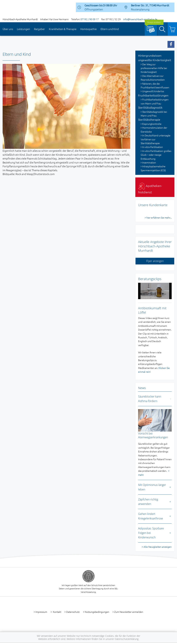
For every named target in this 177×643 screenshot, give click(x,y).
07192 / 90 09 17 (90, 19)
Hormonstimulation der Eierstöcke (154, 129)
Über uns (8, 29)
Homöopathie (88, 29)
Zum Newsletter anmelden (128, 611)
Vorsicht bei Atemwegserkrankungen (153, 435)
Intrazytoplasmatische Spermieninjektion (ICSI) (153, 168)
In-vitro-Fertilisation (152, 147)
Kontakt (56, 611)
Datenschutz (73, 611)
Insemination (149, 162)
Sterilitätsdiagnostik (150, 107)
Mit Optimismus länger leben (152, 487)
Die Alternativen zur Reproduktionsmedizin (153, 77)
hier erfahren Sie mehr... (159, 217)
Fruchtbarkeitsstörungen (153, 95)
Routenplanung (140, 9)
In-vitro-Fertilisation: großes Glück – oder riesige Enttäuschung (156, 154)
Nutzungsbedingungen (97, 611)
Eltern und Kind (110, 29)
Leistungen (23, 29)
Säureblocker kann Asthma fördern (149, 399)
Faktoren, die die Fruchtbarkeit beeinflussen (155, 85)
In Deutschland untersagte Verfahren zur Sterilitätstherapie (155, 139)
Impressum (41, 611)
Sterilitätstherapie (149, 119)
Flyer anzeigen (155, 261)
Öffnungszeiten (94, 9)
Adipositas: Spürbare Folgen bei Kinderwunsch (151, 532)
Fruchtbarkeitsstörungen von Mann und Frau (155, 101)
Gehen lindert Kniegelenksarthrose (150, 516)
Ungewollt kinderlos (153, 91)
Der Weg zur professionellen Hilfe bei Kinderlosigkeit (154, 68)
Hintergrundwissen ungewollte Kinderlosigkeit (154, 58)
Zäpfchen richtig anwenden (148, 501)
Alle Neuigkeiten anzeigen (157, 546)
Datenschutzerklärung (126, 639)
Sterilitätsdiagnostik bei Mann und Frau (154, 113)
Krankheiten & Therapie (62, 29)
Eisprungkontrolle (151, 123)
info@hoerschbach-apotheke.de (140, 19)
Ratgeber (39, 29)
